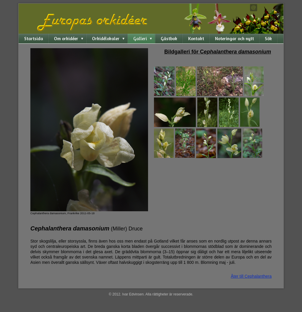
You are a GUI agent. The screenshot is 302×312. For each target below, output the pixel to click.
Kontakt (196, 38)
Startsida (33, 38)
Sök (268, 38)
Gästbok (169, 38)
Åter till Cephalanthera (251, 276)
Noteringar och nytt (234, 38)
